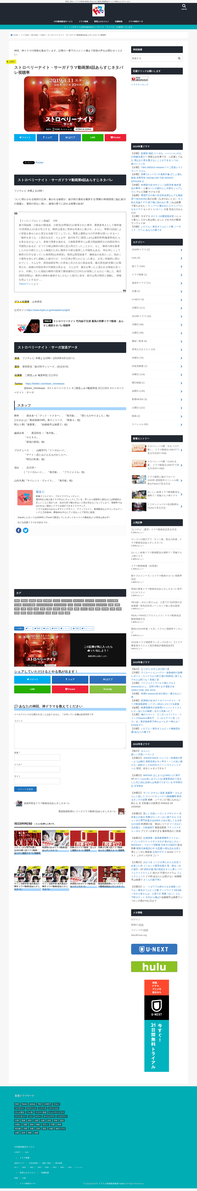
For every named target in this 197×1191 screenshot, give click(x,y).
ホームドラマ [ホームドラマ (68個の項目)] (88, 607)
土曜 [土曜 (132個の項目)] (23, 611)
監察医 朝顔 (147, 154)
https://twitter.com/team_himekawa (45, 385)
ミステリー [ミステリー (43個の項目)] (101, 607)
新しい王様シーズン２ (142, 745)
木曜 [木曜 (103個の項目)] (119, 611)
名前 (17, 755)
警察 (38, 630)
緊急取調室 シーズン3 (144, 695)
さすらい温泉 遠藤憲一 (163, 782)
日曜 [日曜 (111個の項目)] (91, 611)
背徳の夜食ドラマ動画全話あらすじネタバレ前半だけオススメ (156, 584)
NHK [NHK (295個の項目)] (17, 603)
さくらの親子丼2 (152, 868)
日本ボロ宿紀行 (169, 834)
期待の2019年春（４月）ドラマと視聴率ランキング (156, 623)
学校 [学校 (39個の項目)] (42, 611)
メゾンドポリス (139, 830)
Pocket (39, 164)
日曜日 (138, 306)
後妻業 (162, 769)
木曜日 (20, 630)
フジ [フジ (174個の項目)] (70, 607)
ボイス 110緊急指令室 (162, 216)
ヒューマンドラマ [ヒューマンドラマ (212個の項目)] (44, 607)
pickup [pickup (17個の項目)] (32, 603)
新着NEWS (139, 395)
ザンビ (146, 782)
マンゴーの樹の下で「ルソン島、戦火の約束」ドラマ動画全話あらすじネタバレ (156, 535)
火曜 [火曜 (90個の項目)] (48, 615)
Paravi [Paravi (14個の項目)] (24, 603)
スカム (142, 171)
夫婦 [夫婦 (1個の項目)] (30, 611)
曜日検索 (138, 379)
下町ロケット (138, 885)
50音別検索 (139, 363)
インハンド (169, 699)
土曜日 (138, 403)
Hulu (136, 257)
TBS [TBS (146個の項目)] (39, 603)
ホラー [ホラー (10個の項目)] (77, 607)
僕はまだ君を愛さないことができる (152, 161)
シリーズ (66, 630)
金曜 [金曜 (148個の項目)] (67, 615)
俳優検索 (118, 23)
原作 (56, 630)
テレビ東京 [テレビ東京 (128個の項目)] (112, 603)
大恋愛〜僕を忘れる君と (168, 837)
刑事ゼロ (150, 806)
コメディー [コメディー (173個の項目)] (66, 603)
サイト (17, 779)
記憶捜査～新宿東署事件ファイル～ (161, 827)
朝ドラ (138, 265)
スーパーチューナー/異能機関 (161, 786)
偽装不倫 (165, 175)
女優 (136, 290)
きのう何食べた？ (163, 702)
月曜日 (137, 322)
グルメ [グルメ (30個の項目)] (56, 603)
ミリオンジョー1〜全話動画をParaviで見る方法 (155, 501)
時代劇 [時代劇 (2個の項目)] (105, 611)
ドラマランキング (139, 86)
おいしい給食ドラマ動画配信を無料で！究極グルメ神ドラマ (156, 488)
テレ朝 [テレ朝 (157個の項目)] (18, 607)
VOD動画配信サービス (63, 23)
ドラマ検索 (83, 23)
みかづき (148, 851)
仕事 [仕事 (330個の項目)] (111, 607)
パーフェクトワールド (152, 675)
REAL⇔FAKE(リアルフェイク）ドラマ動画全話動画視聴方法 (156, 610)
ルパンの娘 (153, 188)
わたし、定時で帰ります (152, 678)
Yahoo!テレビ (26, 285)
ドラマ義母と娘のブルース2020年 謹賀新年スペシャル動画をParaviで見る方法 (155, 474)
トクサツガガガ (156, 830)
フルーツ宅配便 (152, 834)
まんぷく (145, 742)
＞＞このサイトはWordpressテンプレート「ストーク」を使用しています (99, 28)
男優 (16, 1165)
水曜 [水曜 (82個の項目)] (30, 615)
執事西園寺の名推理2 (152, 699)
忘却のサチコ (159, 841)
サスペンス (88, 630)
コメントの (139, 917)
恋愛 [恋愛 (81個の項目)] (64, 611)
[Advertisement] (70, 150)
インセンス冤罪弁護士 (154, 854)
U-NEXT (138, 298)
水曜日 (137, 354)
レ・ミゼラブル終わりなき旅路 (159, 875)
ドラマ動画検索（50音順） (145, 559)
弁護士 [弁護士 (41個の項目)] (56, 611)
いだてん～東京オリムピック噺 (157, 226)
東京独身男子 (147, 713)
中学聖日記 (174, 772)
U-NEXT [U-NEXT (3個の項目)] (47, 603)
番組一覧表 (139, 338)
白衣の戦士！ (163, 685)
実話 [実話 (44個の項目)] (49, 611)
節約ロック (144, 755)
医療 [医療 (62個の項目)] (117, 607)
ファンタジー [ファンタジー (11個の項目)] (60, 607)
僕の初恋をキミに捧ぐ (165, 858)
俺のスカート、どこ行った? (155, 706)
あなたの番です (154, 229)
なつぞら (145, 661)
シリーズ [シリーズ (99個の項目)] (89, 603)
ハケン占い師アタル (165, 806)
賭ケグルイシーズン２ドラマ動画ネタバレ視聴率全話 (156, 571)
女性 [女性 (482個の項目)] (36, 611)
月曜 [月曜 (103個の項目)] (112, 611)
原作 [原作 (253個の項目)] (17, 611)
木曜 (77, 630)
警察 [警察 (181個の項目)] (61, 615)
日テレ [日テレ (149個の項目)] (84, 611)
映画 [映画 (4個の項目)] (98, 611)
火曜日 (137, 330)
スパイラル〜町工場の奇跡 (156, 668)
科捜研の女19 (148, 185)
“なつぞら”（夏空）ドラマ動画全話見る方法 (154, 523)
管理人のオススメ (101, 23)
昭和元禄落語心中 (145, 837)
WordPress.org (138, 923)
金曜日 (138, 387)
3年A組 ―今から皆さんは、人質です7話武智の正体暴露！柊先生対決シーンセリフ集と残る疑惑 (156, 597)
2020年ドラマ (140, 249)
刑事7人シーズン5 (150, 175)
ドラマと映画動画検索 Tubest (105, 1171)
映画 (136, 411)
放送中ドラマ (141, 281)
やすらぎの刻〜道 (160, 661)
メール (18, 767)
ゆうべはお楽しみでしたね (145, 769)
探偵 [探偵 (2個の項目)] (70, 611)
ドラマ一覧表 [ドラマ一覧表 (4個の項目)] (28, 607)
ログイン (135, 907)
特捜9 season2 (148, 685)
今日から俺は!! (153, 885)
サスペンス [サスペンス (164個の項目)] (78, 603)
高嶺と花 (154, 672)
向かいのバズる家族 (166, 695)
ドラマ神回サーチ (135, 23)
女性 (47, 630)
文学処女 (135, 776)
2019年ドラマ (141, 314)
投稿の (137, 912)
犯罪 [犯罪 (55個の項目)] (54, 615)
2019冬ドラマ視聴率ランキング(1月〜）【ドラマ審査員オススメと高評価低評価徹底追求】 (156, 636)
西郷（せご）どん (171, 882)
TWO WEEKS (148, 168)
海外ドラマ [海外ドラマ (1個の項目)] (39, 615)
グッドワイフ (166, 878)
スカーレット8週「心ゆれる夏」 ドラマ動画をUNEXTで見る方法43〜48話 (155, 459)
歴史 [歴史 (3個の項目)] (23, 615)
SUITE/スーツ (157, 755)
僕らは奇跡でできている (155, 772)
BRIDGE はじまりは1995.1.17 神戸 (161, 765)
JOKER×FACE (150, 748)
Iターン (159, 209)
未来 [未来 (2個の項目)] (17, 615)
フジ (30, 630)
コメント (18, 723)
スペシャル (140, 419)
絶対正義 (148, 858)
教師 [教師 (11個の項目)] (76, 611)
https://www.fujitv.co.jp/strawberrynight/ (48, 311)
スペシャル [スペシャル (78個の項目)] (100, 603)
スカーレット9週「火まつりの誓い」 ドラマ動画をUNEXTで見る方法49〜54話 (155, 444)
